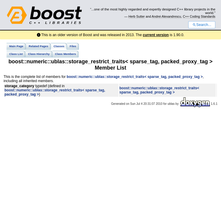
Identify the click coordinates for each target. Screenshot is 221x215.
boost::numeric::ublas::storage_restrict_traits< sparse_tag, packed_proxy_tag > (135, 77)
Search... (201, 25)
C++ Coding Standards (199, 16)
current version (156, 35)
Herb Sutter (136, 16)
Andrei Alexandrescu (166, 16)
